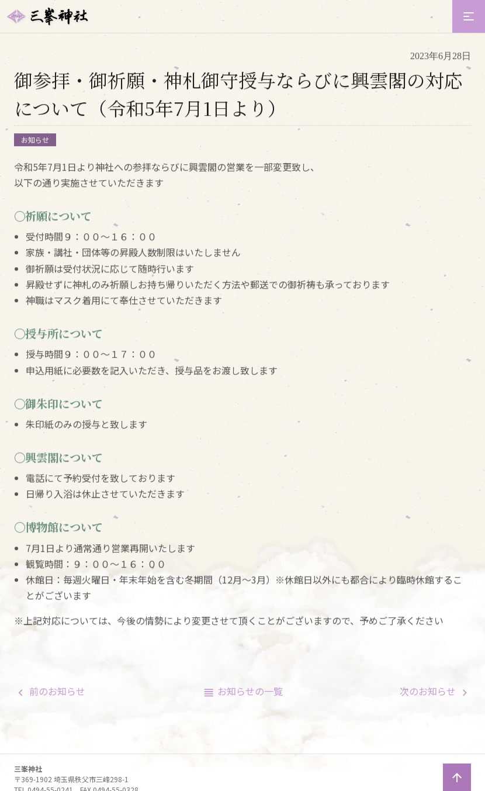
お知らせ (35, 142)
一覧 (250, 691)
